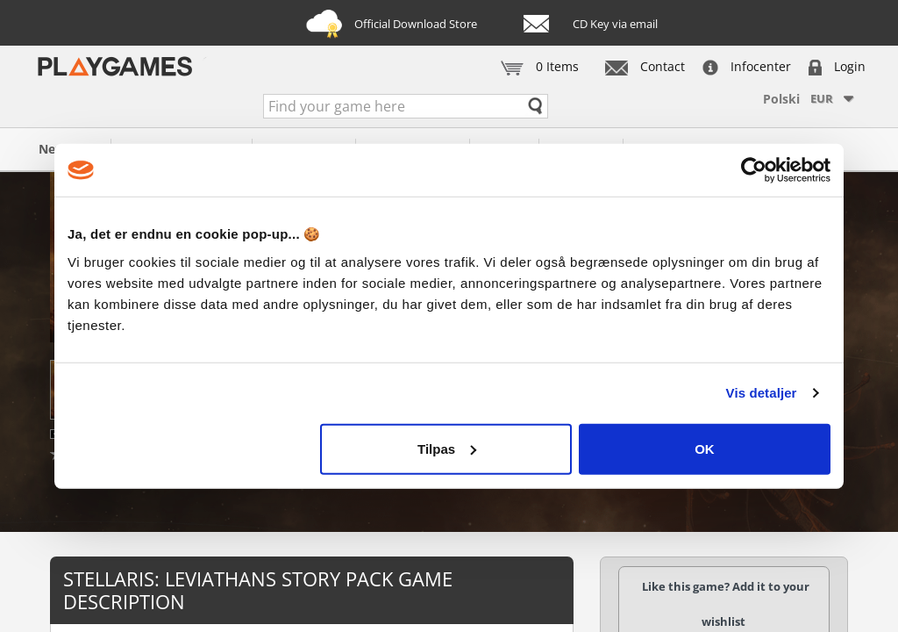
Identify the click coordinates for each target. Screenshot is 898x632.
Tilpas (446, 448)
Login (837, 66)
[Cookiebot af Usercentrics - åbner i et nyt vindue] (753, 170)
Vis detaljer (761, 392)
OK (705, 448)
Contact (645, 66)
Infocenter (746, 66)
